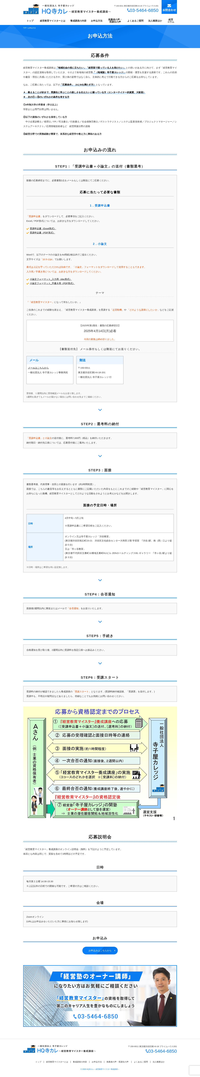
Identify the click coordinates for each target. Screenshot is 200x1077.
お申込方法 (96, 20)
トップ (30, 20)
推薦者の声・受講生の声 (115, 20)
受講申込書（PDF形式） (42, 232)
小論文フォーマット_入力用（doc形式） (51, 279)
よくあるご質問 (135, 20)
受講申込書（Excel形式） (43, 228)
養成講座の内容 (78, 20)
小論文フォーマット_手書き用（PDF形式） (52, 283)
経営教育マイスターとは (52, 20)
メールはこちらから (38, 367)
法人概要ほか (155, 20)
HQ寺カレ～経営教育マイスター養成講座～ (103, 1069)
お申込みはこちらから (100, 950)
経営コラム (170, 20)
